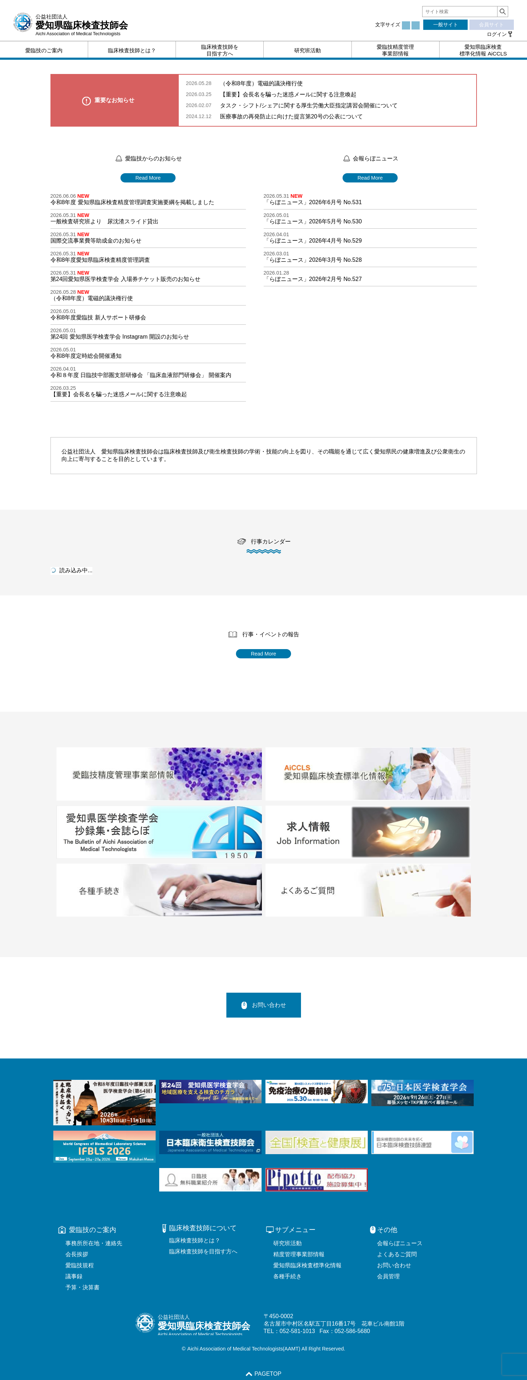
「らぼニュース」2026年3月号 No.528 (313, 260)
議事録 (73, 1276)
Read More (148, 178)
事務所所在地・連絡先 (93, 1243)
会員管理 (388, 1276)
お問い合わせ (263, 1005)
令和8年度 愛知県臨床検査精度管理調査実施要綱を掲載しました (132, 202)
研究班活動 (287, 1243)
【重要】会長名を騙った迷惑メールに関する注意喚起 (288, 94)
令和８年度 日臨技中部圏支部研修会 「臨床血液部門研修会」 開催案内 (140, 375)
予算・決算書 (82, 1287)
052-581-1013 (297, 1331)
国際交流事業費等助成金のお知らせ (95, 241)
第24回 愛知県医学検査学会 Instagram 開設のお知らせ (119, 337)
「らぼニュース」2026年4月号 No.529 (313, 241)
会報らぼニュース (400, 1243)
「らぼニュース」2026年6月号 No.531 (313, 202)
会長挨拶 (76, 1254)
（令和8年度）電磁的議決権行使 (265, 83)
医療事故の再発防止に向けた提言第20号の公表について (291, 116)
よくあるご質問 (397, 1254)
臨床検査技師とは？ (194, 1240)
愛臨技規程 (79, 1265)
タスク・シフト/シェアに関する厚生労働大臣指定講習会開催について (309, 105)
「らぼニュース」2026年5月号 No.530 (313, 221)
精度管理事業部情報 (298, 1254)
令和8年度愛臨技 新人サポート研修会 (98, 317)
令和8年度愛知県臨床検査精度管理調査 (100, 260)
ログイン (497, 34)
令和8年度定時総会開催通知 (86, 356)
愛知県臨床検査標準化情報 (307, 1265)
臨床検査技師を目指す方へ (203, 1251)
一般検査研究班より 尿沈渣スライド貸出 (104, 221)
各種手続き (287, 1276)
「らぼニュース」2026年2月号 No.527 (313, 279)
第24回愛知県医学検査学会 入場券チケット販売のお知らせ (125, 279)
